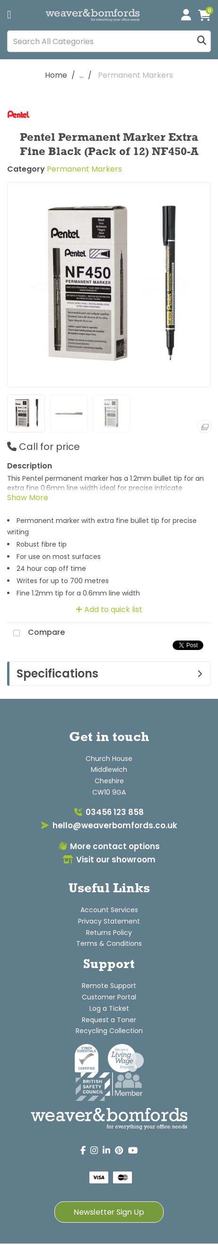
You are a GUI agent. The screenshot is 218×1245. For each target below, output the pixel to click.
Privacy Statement (109, 921)
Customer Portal (109, 997)
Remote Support (109, 985)
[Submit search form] (201, 41)
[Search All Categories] (109, 41)
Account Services (109, 910)
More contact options (109, 846)
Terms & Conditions (109, 943)
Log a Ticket (109, 1008)
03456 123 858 (109, 812)
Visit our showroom (109, 859)
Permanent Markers (135, 75)
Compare (36, 633)
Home (56, 75)
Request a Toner (109, 1020)
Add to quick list (109, 609)
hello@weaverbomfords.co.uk (109, 825)
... (81, 75)
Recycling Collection (109, 1030)
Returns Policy (109, 932)
